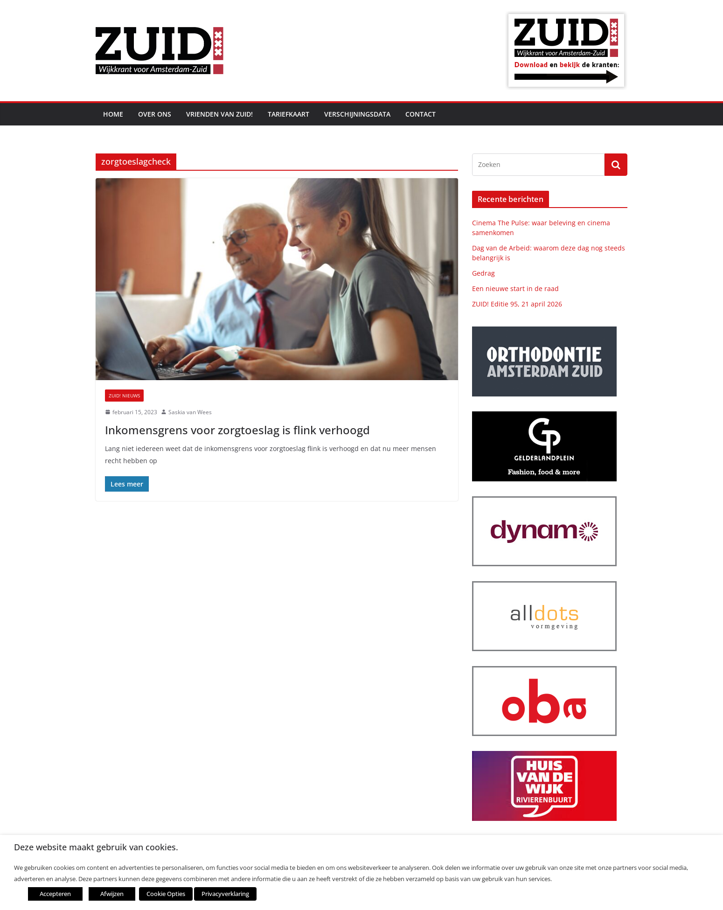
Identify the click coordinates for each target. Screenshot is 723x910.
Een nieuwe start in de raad (515, 288)
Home (113, 114)
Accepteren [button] (55, 893)
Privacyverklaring (225, 893)
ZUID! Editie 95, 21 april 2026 (517, 303)
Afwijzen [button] (112, 893)
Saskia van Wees (190, 412)
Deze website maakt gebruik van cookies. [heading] (96, 847)
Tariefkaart (288, 114)
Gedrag (483, 273)
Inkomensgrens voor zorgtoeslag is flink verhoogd (237, 430)
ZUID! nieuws (124, 395)
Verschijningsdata (357, 114)
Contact (420, 114)
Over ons (154, 114)
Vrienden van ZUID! (219, 114)
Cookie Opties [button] (165, 893)
